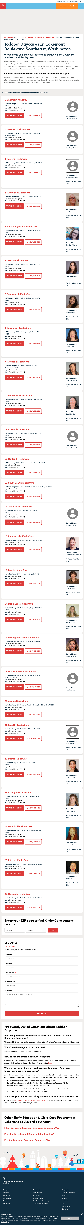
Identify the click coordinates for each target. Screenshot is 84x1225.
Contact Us (6, 1195)
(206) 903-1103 (33, 583)
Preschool (65, 1201)
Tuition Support (37, 1192)
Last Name (42, 966)
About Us (6, 1192)
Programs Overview (68, 1192)
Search (53, 930)
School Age (65, 1209)
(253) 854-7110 (33, 738)
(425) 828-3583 (33, 522)
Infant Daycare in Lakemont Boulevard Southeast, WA (31, 1128)
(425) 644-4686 (33, 276)
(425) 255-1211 (33, 411)
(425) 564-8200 (33, 115)
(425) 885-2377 (33, 445)
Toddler (64, 1198)
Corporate (6, 1203)
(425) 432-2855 (33, 619)
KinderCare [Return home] (3, 6)
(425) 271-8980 (33, 472)
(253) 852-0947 (33, 549)
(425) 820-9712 (33, 714)
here (50, 1063)
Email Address (42, 975)
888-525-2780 (10, 947)
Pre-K (64, 1203)
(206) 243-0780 (33, 496)
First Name (42, 957)
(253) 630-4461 (33, 808)
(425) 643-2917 (33, 145)
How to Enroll (37, 1195)
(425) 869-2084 (33, 377)
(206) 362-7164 (33, 907)
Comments (8, 990)
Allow (70, 1218)
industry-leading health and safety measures (31, 1100)
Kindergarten (66, 1206)
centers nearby (66, 6)
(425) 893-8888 (33, 343)
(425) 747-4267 (33, 172)
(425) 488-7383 (33, 774)
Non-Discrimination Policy (41, 1201)
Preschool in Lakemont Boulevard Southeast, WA (29, 1134)
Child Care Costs (38, 1198)
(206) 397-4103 (33, 873)
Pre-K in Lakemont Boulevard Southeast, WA (27, 1140)
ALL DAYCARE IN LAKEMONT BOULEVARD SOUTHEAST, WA (34, 37)
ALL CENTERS (9, 37)
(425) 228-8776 (33, 206)
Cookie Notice (53, 1218)
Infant (64, 1195)
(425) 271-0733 (33, 242)
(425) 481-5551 (33, 842)
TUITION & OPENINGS (14, 115)
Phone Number (42, 984)
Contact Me (42, 1013)
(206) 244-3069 (33, 687)
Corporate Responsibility (40, 1203)
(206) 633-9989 (33, 651)
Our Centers (7, 1198)
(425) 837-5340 (33, 309)
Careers (5, 1201)
